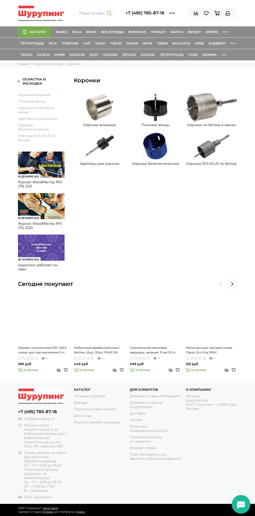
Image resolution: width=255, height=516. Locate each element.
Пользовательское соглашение (146, 439)
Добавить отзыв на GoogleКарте (146, 405)
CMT (87, 43)
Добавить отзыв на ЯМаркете (155, 396)
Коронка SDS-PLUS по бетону (37, 138)
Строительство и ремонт (95, 409)
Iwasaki (110, 55)
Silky (93, 55)
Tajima (26, 55)
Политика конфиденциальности (149, 428)
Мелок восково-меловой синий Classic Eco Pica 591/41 (209, 350)
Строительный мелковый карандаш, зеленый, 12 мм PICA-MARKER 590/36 (153, 350)
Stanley (158, 32)
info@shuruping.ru (39, 419)
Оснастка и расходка (32, 81)
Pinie (199, 43)
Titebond (70, 43)
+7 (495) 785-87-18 (144, 13)
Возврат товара (143, 448)
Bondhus (137, 32)
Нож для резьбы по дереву (97, 422)
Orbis (162, 43)
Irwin (91, 32)
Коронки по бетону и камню (36, 110)
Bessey (194, 32)
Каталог (34, 32)
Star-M (43, 55)
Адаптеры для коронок (37, 119)
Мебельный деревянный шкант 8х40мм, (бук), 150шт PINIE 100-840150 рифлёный (97, 350)
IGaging (148, 55)
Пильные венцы (32, 101)
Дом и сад (82, 416)
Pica (53, 43)
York (193, 55)
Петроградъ (32, 43)
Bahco (177, 32)
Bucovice (181, 43)
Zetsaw (129, 55)
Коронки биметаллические (33, 127)
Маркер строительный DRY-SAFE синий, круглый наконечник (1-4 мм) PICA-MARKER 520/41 (42, 350)
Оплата (136, 420)
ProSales (47, 511)
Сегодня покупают (45, 284)
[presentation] (220, 284)
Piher (60, 55)
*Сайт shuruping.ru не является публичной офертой (155, 456)
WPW (147, 43)
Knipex (212, 32)
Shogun (77, 55)
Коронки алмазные (34, 95)
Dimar (132, 43)
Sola (76, 32)
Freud (116, 43)
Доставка (138, 413)
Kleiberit (217, 43)
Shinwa (210, 55)
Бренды (80, 403)
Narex (61, 32)
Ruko (100, 43)
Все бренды (112, 32)
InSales (80, 511)
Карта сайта (50, 508)
